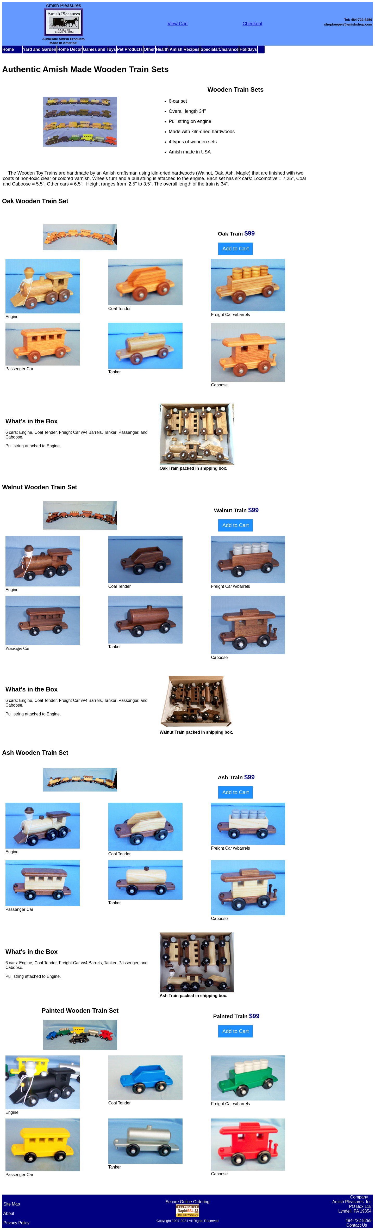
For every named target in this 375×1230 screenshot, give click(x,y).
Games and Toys (99, 49)
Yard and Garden (39, 49)
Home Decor (69, 49)
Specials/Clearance (220, 49)
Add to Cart (235, 248)
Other (149, 49)
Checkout (252, 23)
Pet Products (130, 49)
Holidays (248, 49)
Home (8, 49)
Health (162, 49)
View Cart (177, 23)
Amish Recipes (184, 49)
